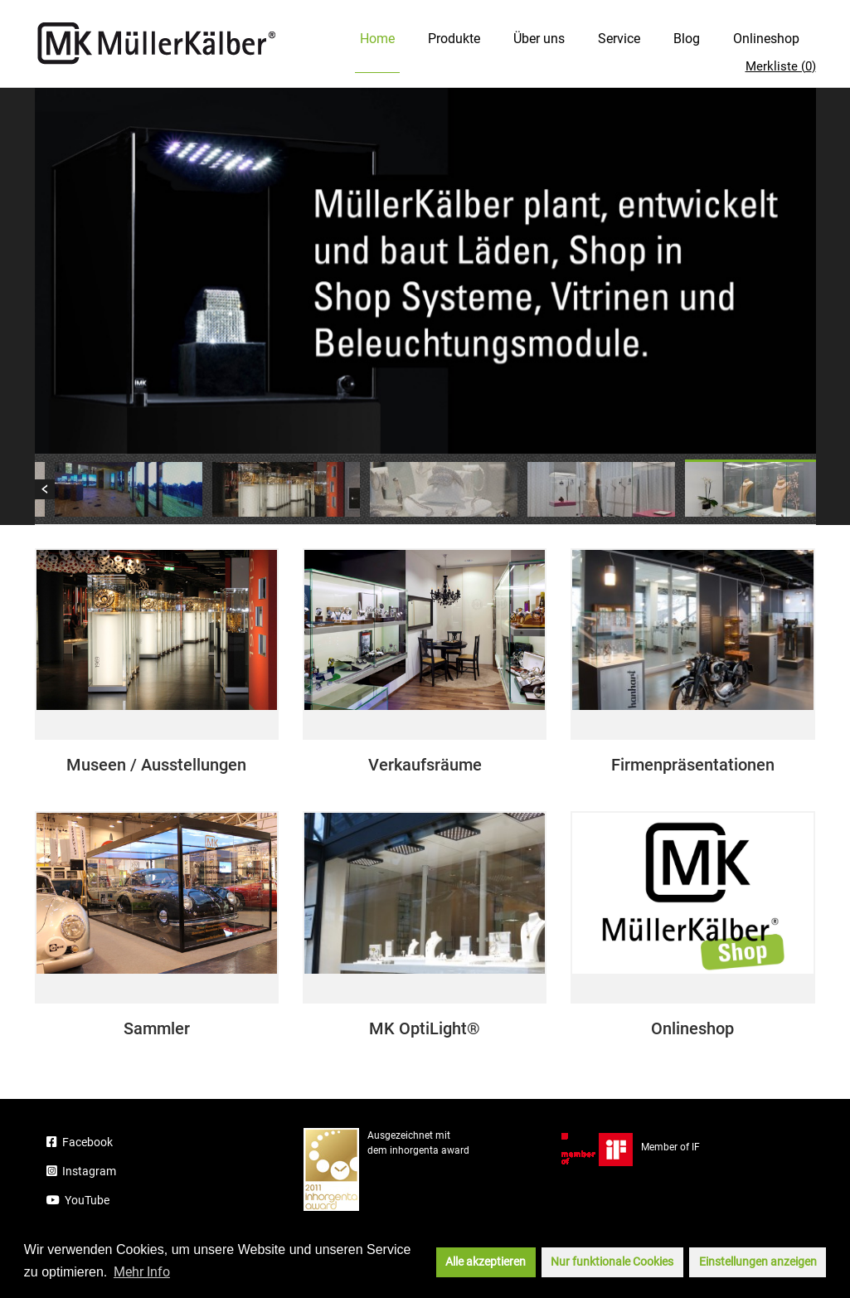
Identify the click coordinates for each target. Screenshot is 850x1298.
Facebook (79, 1142)
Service (619, 38)
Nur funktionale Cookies (612, 1262)
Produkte (454, 38)
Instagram (81, 1171)
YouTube (77, 1200)
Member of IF (630, 1147)
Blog (686, 38)
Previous (45, 489)
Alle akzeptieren (485, 1262)
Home (377, 38)
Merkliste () (781, 66)
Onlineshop (766, 38)
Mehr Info (142, 1272)
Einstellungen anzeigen (758, 1262)
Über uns (539, 38)
